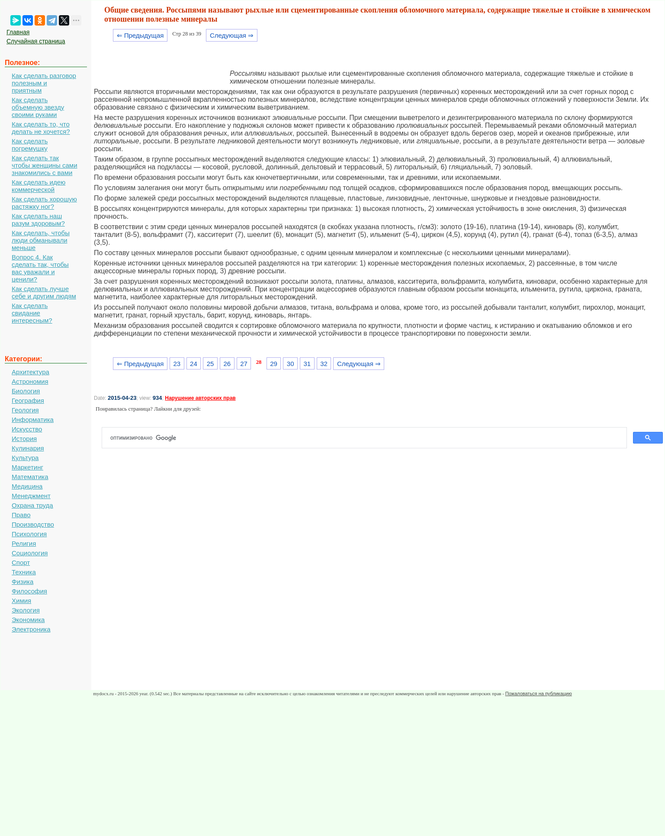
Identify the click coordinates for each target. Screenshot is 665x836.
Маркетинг (27, 467)
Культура (25, 457)
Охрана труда (32, 505)
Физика (22, 581)
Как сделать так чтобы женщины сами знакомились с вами (44, 165)
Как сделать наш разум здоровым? (38, 219)
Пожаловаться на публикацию (538, 693)
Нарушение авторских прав (200, 398)
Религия (24, 543)
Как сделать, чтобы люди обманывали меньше (41, 240)
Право (21, 514)
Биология (26, 391)
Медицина (27, 486)
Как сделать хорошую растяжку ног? (44, 202)
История (24, 438)
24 (193, 363)
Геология (25, 410)
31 (307, 363)
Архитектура (30, 372)
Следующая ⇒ (232, 35)
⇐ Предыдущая (140, 35)
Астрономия (30, 381)
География (28, 400)
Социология (30, 553)
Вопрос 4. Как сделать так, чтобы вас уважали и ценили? (40, 268)
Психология (29, 534)
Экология (26, 610)
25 (210, 363)
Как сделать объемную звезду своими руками (38, 107)
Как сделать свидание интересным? (32, 313)
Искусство (27, 429)
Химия (21, 600)
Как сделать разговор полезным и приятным (44, 83)
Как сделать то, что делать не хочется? (41, 127)
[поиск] (367, 438)
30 (290, 363)
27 (243, 363)
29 (273, 363)
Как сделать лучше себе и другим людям (44, 292)
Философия (29, 591)
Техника (24, 572)
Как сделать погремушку (30, 144)
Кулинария (28, 448)
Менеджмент (31, 495)
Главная (17, 32)
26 (227, 363)
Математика (30, 476)
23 (176, 363)
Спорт (21, 562)
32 (324, 363)
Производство (33, 524)
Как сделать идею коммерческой (38, 185)
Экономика (28, 619)
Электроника (31, 629)
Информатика (33, 419)
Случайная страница (35, 41)
